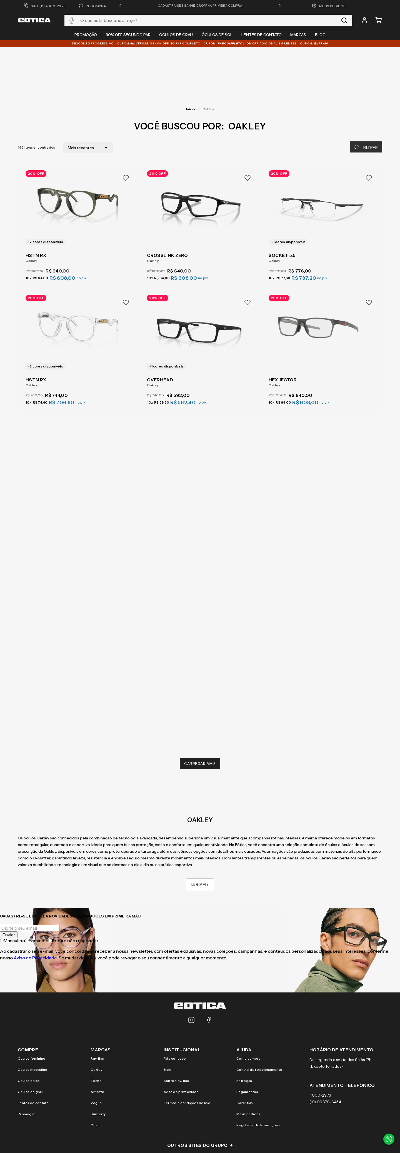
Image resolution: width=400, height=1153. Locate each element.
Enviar (8, 881)
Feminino (36, 887)
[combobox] (208, 20)
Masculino (12, 887)
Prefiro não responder (73, 887)
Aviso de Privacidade (35, 904)
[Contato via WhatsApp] (388, 1139)
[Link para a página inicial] (190, 56)
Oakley (208, 56)
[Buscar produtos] (344, 20)
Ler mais (200, 831)
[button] (120, 5)
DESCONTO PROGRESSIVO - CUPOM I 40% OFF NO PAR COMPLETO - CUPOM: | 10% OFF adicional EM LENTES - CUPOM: (200, 43)
